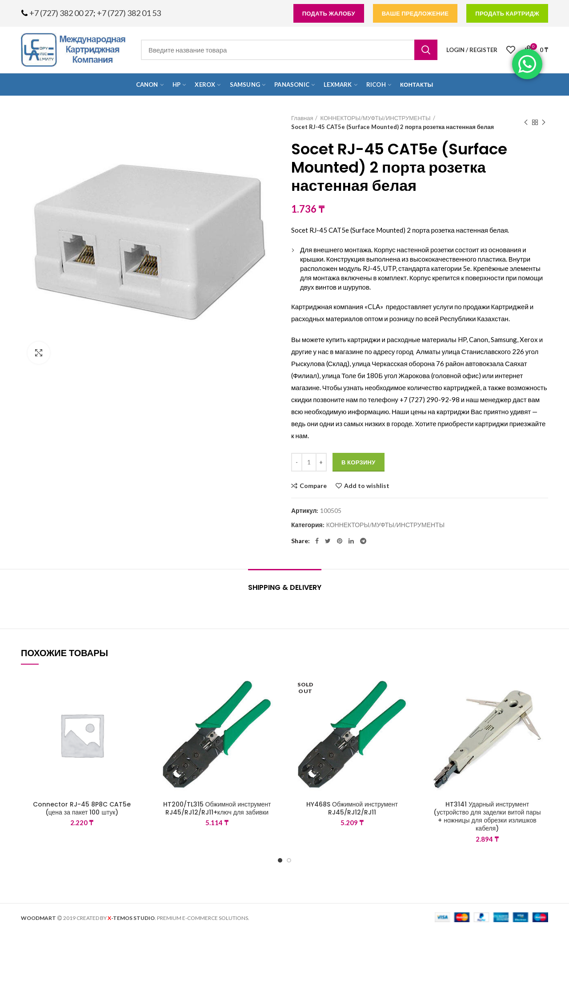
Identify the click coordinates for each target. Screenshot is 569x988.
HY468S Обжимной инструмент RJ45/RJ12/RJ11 (352, 808)
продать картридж (507, 13)
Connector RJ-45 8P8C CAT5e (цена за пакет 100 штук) (82, 808)
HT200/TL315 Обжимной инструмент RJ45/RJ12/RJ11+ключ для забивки (217, 808)
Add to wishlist (366, 486)
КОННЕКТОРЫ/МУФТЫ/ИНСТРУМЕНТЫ (375, 117)
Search (425, 50)
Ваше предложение (415, 13)
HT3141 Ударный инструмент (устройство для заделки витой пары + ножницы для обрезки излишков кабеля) (487, 816)
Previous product (526, 122)
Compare (313, 486)
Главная (302, 117)
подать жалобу (328, 13)
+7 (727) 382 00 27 (61, 13)
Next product (543, 122)
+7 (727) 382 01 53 (129, 13)
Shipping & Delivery (284, 587)
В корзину (358, 462)
